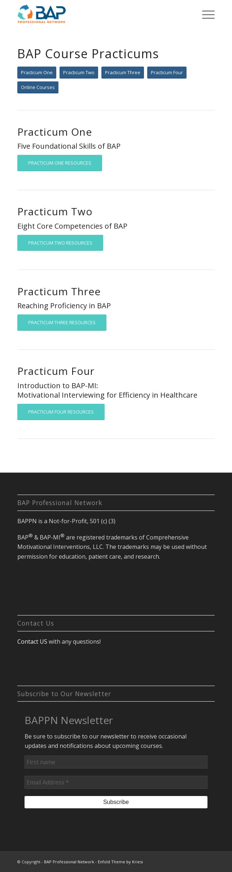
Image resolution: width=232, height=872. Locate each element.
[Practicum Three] (122, 73)
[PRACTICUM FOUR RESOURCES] (61, 412)
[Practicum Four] (167, 73)
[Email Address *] (116, 782)
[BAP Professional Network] (96, 14)
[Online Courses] (37, 87)
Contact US (32, 641)
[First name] (116, 762)
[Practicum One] (36, 73)
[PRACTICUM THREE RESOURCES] (61, 322)
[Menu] (205, 14)
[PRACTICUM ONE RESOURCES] (59, 163)
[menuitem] (205, 14)
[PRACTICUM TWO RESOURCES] (60, 243)
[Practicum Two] (79, 73)
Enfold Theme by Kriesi (120, 861)
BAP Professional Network (69, 861)
